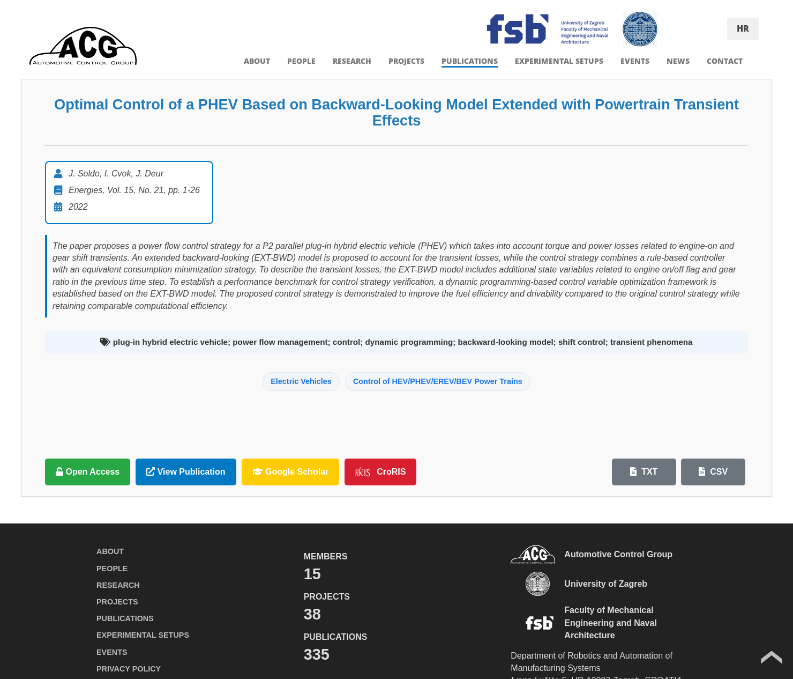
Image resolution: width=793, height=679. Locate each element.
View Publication (185, 471)
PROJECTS (406, 61)
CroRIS (380, 472)
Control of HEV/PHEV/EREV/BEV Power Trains (437, 381)
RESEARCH (352, 61)
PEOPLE (301, 61)
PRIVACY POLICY (128, 669)
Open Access (87, 471)
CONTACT (725, 61)
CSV (713, 471)
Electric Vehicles (301, 381)
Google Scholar (290, 471)
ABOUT (257, 61)
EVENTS (634, 61)
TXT (644, 471)
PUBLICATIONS (470, 61)
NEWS (678, 61)
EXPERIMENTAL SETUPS (559, 61)
